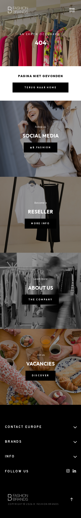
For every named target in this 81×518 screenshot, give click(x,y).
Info (10, 457)
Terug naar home (40, 87)
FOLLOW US (17, 472)
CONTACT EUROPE (23, 427)
